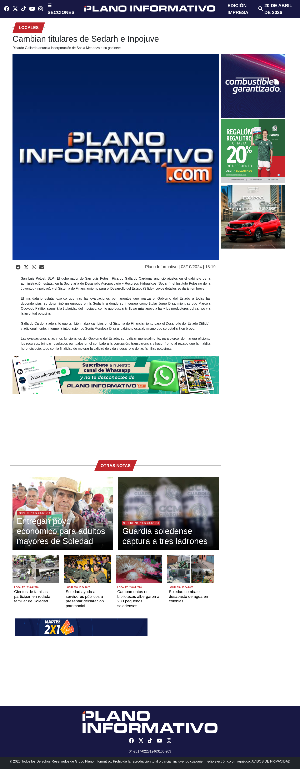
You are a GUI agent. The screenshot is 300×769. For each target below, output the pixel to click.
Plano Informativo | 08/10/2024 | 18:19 (180, 266)
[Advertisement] (115, 425)
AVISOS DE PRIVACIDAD (270, 761)
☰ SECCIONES (61, 9)
